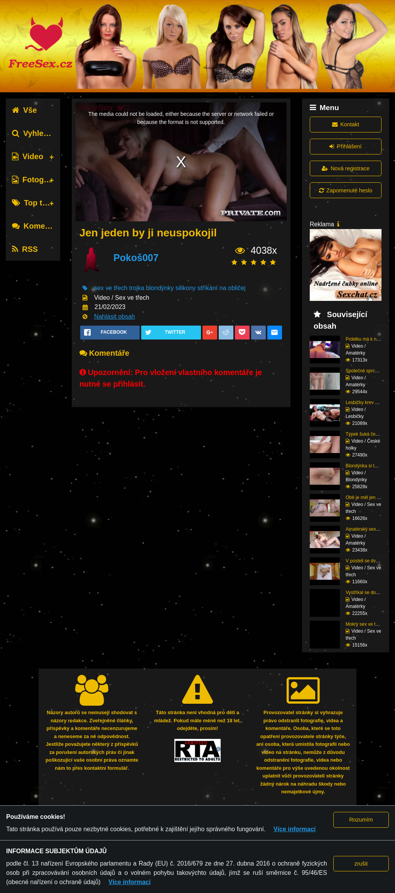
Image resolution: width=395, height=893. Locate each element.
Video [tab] (27, 156)
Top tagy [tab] (34, 203)
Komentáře (38, 226)
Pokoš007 (136, 257)
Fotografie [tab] (36, 179)
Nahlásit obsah (114, 316)
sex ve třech (110, 288)
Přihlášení (345, 146)
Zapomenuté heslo (345, 190)
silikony (186, 288)
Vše (24, 110)
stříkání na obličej (222, 288)
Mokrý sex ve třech (365, 624)
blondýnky (160, 288)
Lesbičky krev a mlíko (368, 402)
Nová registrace (346, 168)
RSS (25, 249)
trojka (136, 288)
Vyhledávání (40, 133)
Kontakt (345, 124)
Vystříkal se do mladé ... (370, 592)
